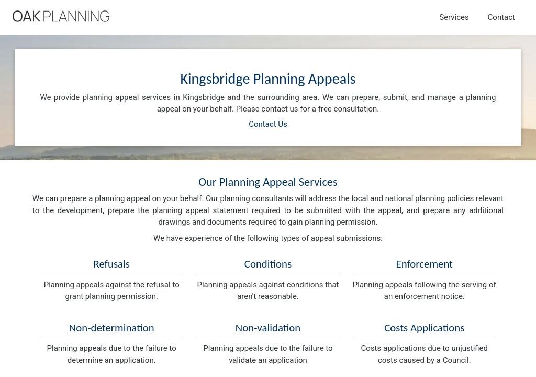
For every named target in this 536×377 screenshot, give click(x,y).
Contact (501, 17)
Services (454, 17)
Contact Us (268, 124)
